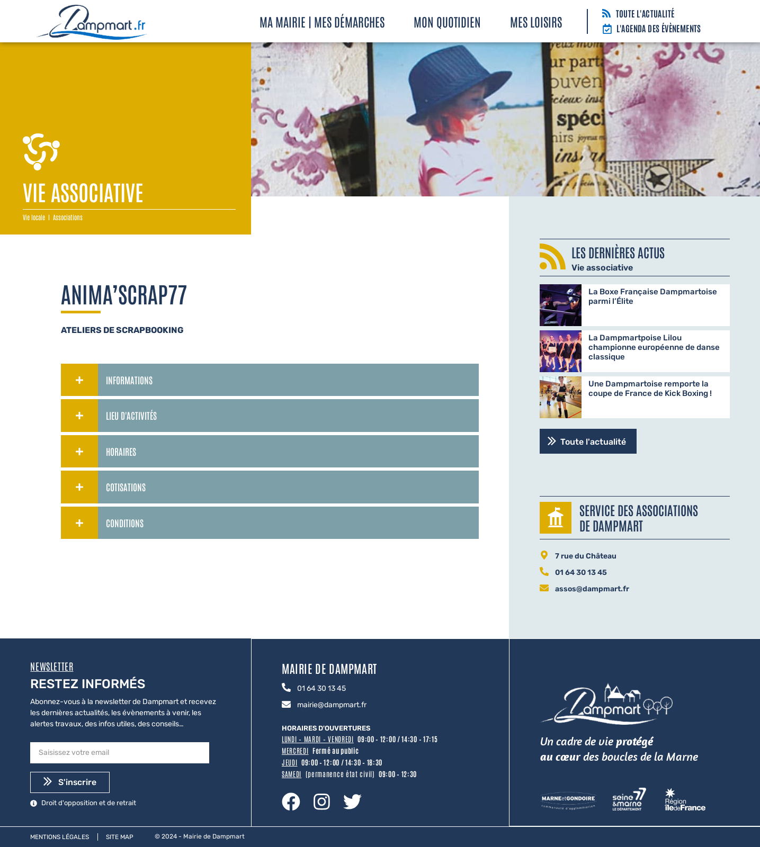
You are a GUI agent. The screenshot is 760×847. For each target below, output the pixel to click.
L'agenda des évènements (658, 28)
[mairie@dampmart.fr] (286, 704)
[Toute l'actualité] (606, 14)
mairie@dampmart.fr (331, 704)
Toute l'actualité (645, 13)
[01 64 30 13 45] (544, 572)
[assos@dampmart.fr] (544, 588)
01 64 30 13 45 (581, 572)
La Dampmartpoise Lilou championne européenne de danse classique (654, 347)
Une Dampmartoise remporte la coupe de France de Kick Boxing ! (650, 388)
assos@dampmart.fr (592, 588)
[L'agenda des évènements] (607, 29)
